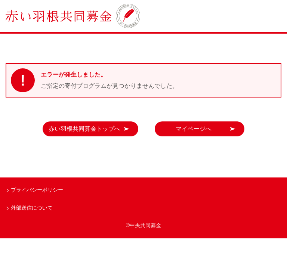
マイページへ (194, 129)
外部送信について (32, 208)
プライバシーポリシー (37, 190)
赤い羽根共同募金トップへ (84, 129)
